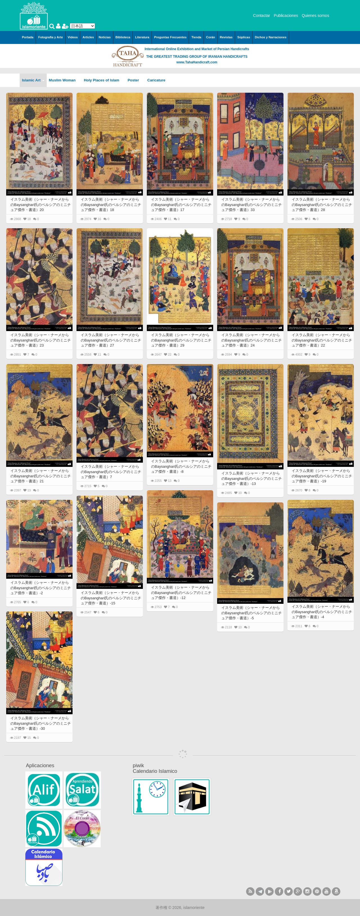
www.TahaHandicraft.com (196, 62)
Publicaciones (286, 15)
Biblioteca (123, 37)
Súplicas (243, 37)
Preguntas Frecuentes (170, 37)
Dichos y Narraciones (271, 37)
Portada (27, 37)
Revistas (226, 37)
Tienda (196, 37)
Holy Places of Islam (103, 80)
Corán (210, 37)
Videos (73, 37)
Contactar (261, 15)
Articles (88, 37)
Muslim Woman (64, 80)
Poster (135, 80)
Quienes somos (315, 15)
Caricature (156, 80)
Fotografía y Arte (50, 37)
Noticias (105, 37)
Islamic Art (33, 80)
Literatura (142, 37)
